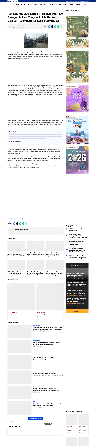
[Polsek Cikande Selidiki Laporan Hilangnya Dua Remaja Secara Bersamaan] (20, 346)
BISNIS (35, 4)
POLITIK (30, 4)
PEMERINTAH (43, 4)
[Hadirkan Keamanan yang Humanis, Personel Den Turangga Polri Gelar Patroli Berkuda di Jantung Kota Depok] (16, 246)
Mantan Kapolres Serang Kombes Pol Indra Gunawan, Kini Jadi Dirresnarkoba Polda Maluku (35, 273)
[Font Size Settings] (44, 26)
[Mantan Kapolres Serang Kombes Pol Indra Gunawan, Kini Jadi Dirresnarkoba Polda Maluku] (36, 265)
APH (34, 401)
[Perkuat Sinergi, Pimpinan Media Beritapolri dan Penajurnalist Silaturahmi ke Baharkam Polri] (55, 246)
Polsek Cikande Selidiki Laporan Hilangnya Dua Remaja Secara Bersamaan (47, 343)
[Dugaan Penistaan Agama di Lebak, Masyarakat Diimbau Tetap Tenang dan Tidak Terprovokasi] (20, 377)
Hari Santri (11, 315)
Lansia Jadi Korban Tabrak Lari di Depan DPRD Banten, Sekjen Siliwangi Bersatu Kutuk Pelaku (77, 292)
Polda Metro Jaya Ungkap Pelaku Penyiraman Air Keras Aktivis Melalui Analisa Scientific (35, 254)
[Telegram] (55, 26)
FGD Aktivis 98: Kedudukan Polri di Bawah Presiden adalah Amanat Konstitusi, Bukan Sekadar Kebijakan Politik (16, 273)
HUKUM (23, 4)
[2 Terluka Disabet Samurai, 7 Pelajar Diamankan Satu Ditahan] (20, 362)
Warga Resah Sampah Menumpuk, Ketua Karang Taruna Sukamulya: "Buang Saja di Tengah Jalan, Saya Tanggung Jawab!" (78, 236)
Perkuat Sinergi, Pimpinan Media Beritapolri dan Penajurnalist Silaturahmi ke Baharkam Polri (54, 254)
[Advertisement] (36, 72)
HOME (17, 4)
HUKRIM (58, 4)
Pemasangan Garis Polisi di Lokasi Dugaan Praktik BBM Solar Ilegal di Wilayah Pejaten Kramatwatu (78, 250)
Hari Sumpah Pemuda (42, 315)
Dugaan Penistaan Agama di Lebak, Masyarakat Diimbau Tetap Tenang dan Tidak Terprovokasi (48, 375)
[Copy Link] (61, 26)
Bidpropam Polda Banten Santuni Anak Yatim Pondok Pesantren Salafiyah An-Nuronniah (54, 273)
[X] (52, 26)
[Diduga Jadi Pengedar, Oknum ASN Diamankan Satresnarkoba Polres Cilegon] (20, 392)
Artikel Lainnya (77, 311)
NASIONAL (51, 4)
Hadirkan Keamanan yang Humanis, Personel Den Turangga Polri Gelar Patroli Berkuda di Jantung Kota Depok (16, 254)
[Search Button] (90, 4)
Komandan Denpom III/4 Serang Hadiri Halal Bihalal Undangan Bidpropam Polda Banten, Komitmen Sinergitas (47, 329)
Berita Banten (36, 325)
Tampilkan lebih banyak (35, 418)
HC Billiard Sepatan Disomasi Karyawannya (77, 229)
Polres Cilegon (15, 219)
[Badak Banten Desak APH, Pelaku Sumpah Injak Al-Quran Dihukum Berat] (20, 408)
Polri (22, 219)
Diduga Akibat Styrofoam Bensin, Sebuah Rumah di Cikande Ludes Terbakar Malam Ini (77, 300)
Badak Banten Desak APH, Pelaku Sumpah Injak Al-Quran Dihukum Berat (47, 405)
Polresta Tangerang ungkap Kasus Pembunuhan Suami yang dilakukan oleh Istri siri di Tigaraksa (76, 284)
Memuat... (68, 13)
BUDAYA (78, 4)
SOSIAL (84, 4)
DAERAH (65, 4)
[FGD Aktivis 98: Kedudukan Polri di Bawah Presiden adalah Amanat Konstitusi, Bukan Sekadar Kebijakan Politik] (16, 265)
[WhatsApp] (58, 26)
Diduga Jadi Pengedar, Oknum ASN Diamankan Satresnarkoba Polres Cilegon (46, 389)
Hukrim (34, 356)
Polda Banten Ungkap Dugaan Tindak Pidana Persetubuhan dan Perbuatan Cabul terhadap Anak (78, 257)
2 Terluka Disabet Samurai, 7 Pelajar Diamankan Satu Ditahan (45, 359)
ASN (33, 386)
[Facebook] (49, 26)
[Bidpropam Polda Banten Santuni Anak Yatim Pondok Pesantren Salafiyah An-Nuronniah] (55, 265)
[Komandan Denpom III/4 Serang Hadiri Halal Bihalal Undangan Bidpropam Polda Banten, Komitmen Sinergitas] (20, 331)
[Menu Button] (9, 4)
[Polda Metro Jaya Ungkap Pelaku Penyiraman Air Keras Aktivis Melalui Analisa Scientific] (36, 246)
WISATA (72, 4)
